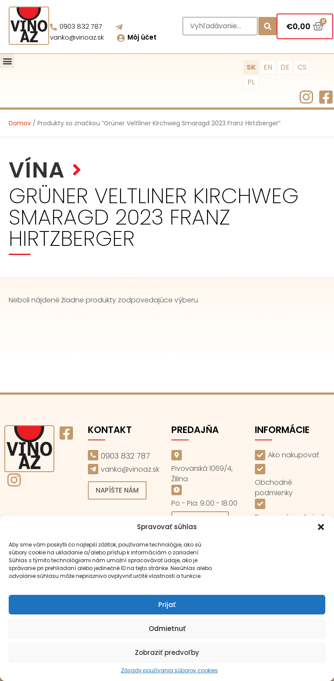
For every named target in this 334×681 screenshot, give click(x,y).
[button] (321, 527)
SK (251, 67)
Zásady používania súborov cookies (169, 670)
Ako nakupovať (293, 455)
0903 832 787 (81, 26)
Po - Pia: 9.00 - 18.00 (204, 503)
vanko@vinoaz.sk (77, 37)
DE (285, 67)
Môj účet (142, 37)
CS (302, 67)
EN (268, 67)
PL (251, 82)
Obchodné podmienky (274, 487)
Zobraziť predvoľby (167, 652)
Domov (20, 123)
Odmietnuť (167, 628)
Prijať (167, 604)
